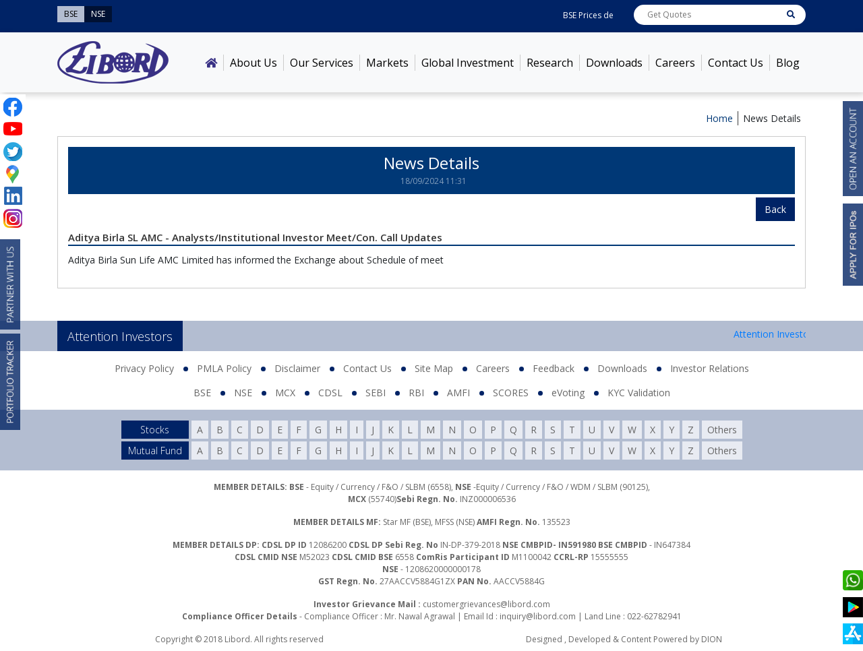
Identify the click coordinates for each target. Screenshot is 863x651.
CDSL (330, 392)
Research (550, 62)
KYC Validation (638, 392)
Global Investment (467, 62)
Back (775, 209)
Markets (387, 62)
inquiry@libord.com (538, 616)
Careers (675, 62)
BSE (202, 392)
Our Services (321, 62)
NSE (243, 392)
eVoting (568, 392)
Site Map (434, 368)
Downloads (614, 62)
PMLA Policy (224, 368)
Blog (788, 62)
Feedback (553, 368)
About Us (253, 62)
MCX (285, 392)
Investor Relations (709, 368)
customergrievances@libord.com (486, 604)
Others (722, 429)
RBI (416, 392)
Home (719, 118)
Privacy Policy (144, 368)
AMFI (458, 392)
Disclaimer (297, 368)
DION (711, 639)
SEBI (375, 392)
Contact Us (735, 62)
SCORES (511, 392)
